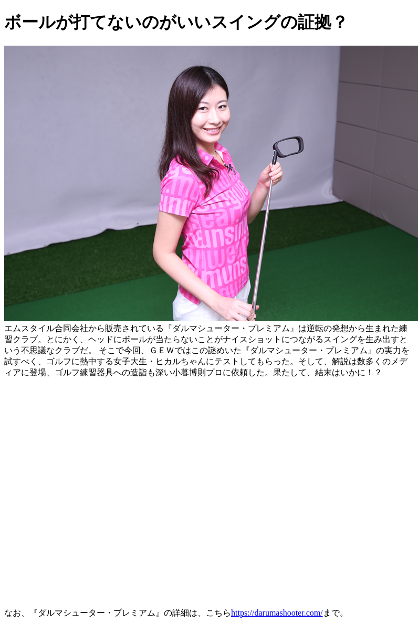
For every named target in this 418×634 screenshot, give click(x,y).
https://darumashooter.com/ (277, 612)
